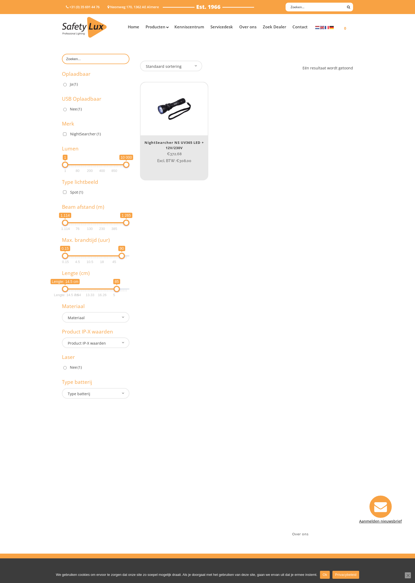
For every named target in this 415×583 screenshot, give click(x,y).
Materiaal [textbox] (76, 317)
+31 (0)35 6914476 (301, 486)
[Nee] (408, 575)
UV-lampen (72, 527)
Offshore (148, 486)
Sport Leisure (152, 506)
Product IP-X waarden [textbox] (87, 343)
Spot (76, 192)
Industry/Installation (158, 472)
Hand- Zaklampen (78, 472)
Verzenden (222, 493)
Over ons (300, 534)
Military (147, 499)
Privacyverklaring (228, 520)
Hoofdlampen (74, 479)
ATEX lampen (73, 486)
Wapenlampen (75, 513)
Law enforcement (156, 479)
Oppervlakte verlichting (83, 499)
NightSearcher (85, 133)
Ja (74, 84)
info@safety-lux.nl (302, 493)
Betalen (220, 486)
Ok (325, 575)
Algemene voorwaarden (234, 513)
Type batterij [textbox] (79, 393)
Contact (220, 479)
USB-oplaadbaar (76, 520)
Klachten (221, 499)
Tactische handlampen (82, 506)
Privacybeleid (346, 575)
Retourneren (224, 506)
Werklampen (73, 493)
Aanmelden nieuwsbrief (234, 472)
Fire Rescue (150, 493)
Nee (76, 109)
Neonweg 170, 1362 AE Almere (313, 479)
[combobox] (95, 317)
